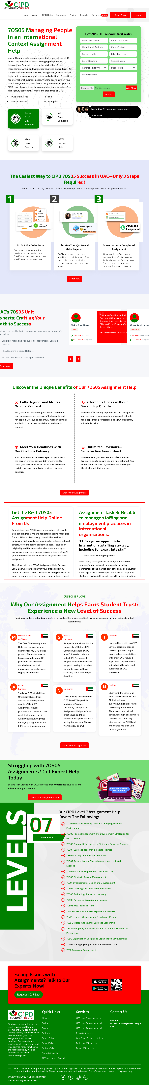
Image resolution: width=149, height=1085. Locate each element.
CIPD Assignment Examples (54, 1058)
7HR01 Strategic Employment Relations (86, 855)
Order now (74, 278)
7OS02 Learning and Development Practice (88, 888)
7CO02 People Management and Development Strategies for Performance (97, 836)
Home (26, 15)
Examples (61, 15)
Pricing (73, 15)
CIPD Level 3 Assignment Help (89, 1018)
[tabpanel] (94, 880)
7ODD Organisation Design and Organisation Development (96, 938)
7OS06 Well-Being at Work (80, 905)
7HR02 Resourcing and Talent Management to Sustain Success (94, 863)
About (35, 15)
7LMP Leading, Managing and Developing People (91, 917)
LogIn (138, 15)
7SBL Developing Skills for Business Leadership (90, 922)
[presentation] (70, 359)
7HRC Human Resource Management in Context (90, 911)
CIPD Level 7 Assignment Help (89, 1028)
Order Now (120, 15)
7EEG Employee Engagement (81, 950)
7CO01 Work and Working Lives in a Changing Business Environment (94, 825)
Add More (131, 87)
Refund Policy (48, 1043)
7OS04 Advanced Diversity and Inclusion (87, 899)
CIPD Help (47, 15)
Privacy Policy (48, 1038)
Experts (84, 15)
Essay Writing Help (84, 1033)
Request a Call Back (28, 994)
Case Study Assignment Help (89, 1038)
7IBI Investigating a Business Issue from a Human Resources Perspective (97, 930)
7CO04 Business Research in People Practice (89, 849)
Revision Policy (48, 1048)
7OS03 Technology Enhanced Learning (86, 894)
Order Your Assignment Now (44, 797)
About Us (46, 1018)
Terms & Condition (50, 1053)
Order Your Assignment (74, 492)
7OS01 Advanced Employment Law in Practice (89, 871)
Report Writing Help (85, 1048)
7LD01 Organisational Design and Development (90, 882)
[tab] (43, 828)
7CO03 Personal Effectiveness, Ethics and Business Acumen (97, 844)
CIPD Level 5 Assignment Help (89, 1023)
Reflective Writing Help (86, 1043)
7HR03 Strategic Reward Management (86, 877)
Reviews (100, 15)
